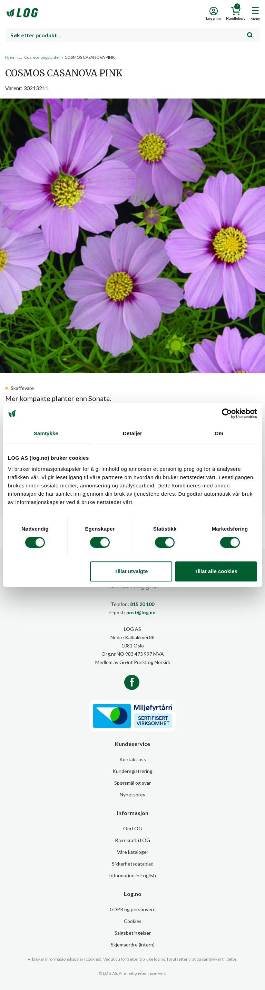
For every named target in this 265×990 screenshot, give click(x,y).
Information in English (132, 875)
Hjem (10, 57)
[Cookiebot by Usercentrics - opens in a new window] (227, 413)
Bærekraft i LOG (132, 840)
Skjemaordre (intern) (133, 944)
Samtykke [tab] (46, 433)
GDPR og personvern (133, 909)
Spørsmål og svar (132, 783)
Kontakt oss (132, 759)
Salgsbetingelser (133, 933)
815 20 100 (142, 604)
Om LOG (132, 828)
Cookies (132, 921)
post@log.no (141, 612)
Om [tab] (219, 433)
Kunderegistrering (132, 771)
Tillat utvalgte (131, 571)
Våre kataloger (132, 852)
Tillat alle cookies (216, 571)
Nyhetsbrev (132, 794)
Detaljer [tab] (132, 433)
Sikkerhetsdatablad (133, 864)
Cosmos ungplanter (42, 57)
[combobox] (132, 35)
